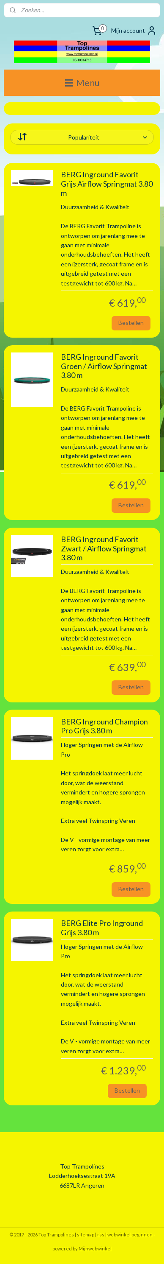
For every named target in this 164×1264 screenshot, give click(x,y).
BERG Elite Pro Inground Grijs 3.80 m (102, 928)
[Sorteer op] (82, 137)
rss (100, 1234)
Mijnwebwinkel (95, 1248)
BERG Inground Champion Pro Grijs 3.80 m (104, 726)
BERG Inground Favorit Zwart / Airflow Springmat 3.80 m (104, 548)
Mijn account (134, 30)
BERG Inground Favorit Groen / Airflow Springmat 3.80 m (104, 366)
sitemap (85, 1234)
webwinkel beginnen (130, 1234)
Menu (82, 82)
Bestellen (131, 322)
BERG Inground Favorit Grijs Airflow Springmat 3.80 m (107, 183)
